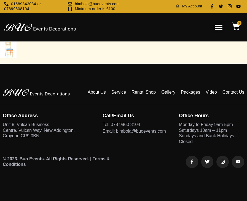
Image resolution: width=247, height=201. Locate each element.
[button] (219, 27)
